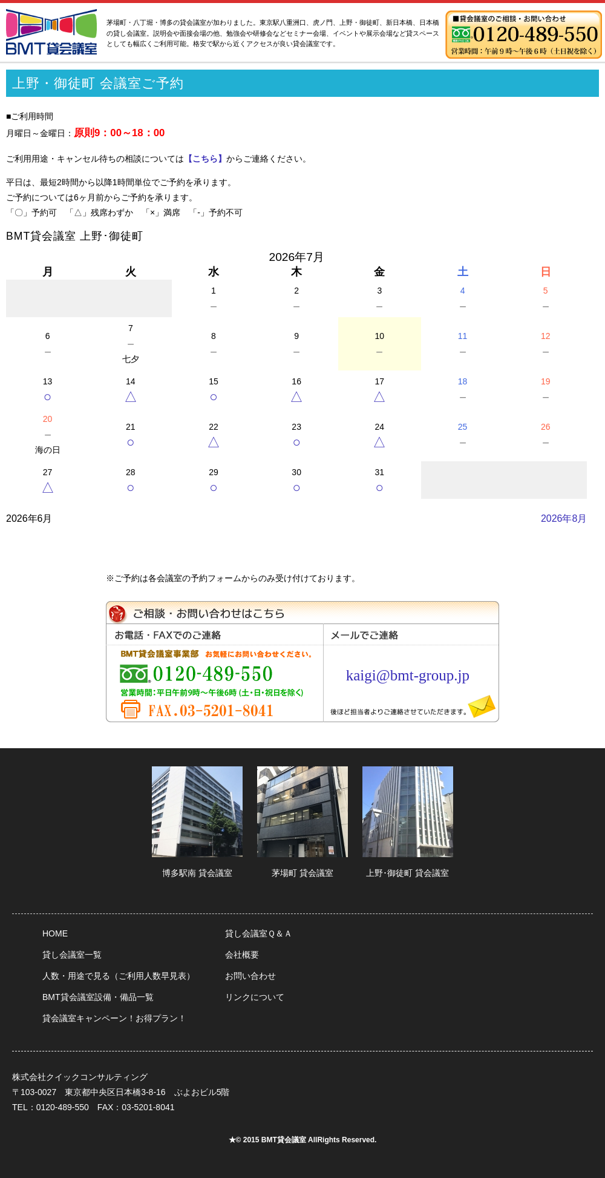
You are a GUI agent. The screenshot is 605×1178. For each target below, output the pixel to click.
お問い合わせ (250, 976)
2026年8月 (564, 518)
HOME (55, 933)
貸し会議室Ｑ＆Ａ (258, 933)
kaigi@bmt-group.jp (407, 675)
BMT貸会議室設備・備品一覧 (98, 997)
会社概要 (242, 954)
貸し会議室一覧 (72, 954)
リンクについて (254, 997)
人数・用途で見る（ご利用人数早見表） (118, 976)
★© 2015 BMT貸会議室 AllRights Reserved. (303, 1140)
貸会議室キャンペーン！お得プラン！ (114, 1018)
